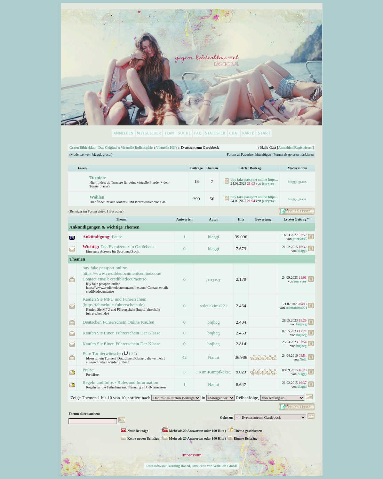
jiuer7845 (300, 239)
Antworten (184, 219)
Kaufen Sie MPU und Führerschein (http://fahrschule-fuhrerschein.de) (114, 301)
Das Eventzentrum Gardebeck (128, 246)
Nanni (213, 357)
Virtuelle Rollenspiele (137, 147)
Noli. (303, 359)
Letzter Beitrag (295, 219)
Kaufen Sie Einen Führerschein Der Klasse (121, 332)
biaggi (96, 154)
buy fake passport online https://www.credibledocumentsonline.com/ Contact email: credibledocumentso (121, 273)
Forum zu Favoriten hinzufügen (249, 154)
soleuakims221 (213, 305)
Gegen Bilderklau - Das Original (93, 147)
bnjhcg (213, 322)
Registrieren (303, 147)
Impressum (192, 454)
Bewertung (263, 219)
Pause (117, 236)
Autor (213, 219)
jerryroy (268, 183)
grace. (107, 154)
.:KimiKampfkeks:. (213, 371)
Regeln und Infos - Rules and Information (120, 382)
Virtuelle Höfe (166, 147)
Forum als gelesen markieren (293, 154)
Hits (241, 219)
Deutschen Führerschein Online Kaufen (118, 322)
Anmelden (286, 147)
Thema (121, 219)
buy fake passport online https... (254, 179)
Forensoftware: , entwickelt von (191, 466)
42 (184, 357)
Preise (88, 369)
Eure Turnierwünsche (101, 353)
